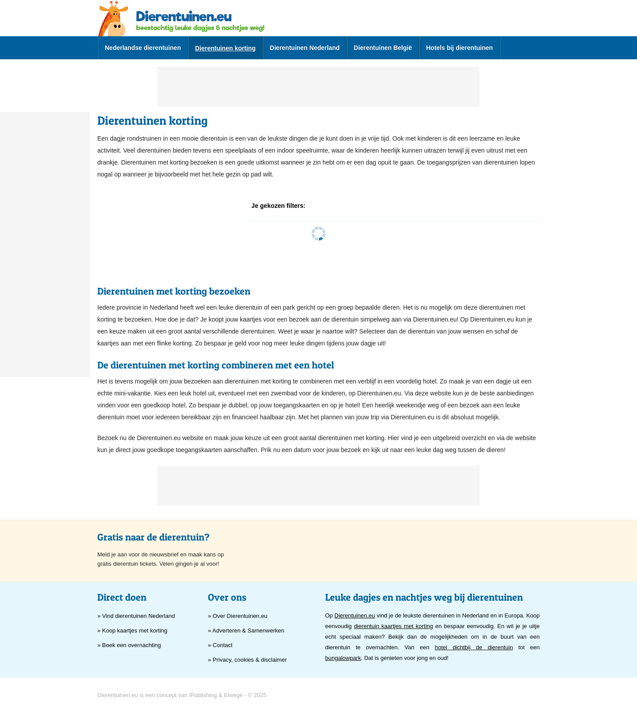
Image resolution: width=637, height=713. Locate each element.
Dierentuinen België (383, 47)
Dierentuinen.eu (354, 615)
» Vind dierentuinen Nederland (136, 616)
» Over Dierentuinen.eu (237, 616)
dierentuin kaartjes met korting (393, 626)
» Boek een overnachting (129, 645)
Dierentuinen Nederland (305, 47)
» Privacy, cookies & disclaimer (247, 659)
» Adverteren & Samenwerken (246, 630)
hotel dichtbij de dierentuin (474, 647)
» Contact (220, 645)
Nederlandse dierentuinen (143, 47)
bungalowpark (343, 658)
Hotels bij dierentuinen (459, 47)
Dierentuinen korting (225, 48)
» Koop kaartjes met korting (132, 630)
